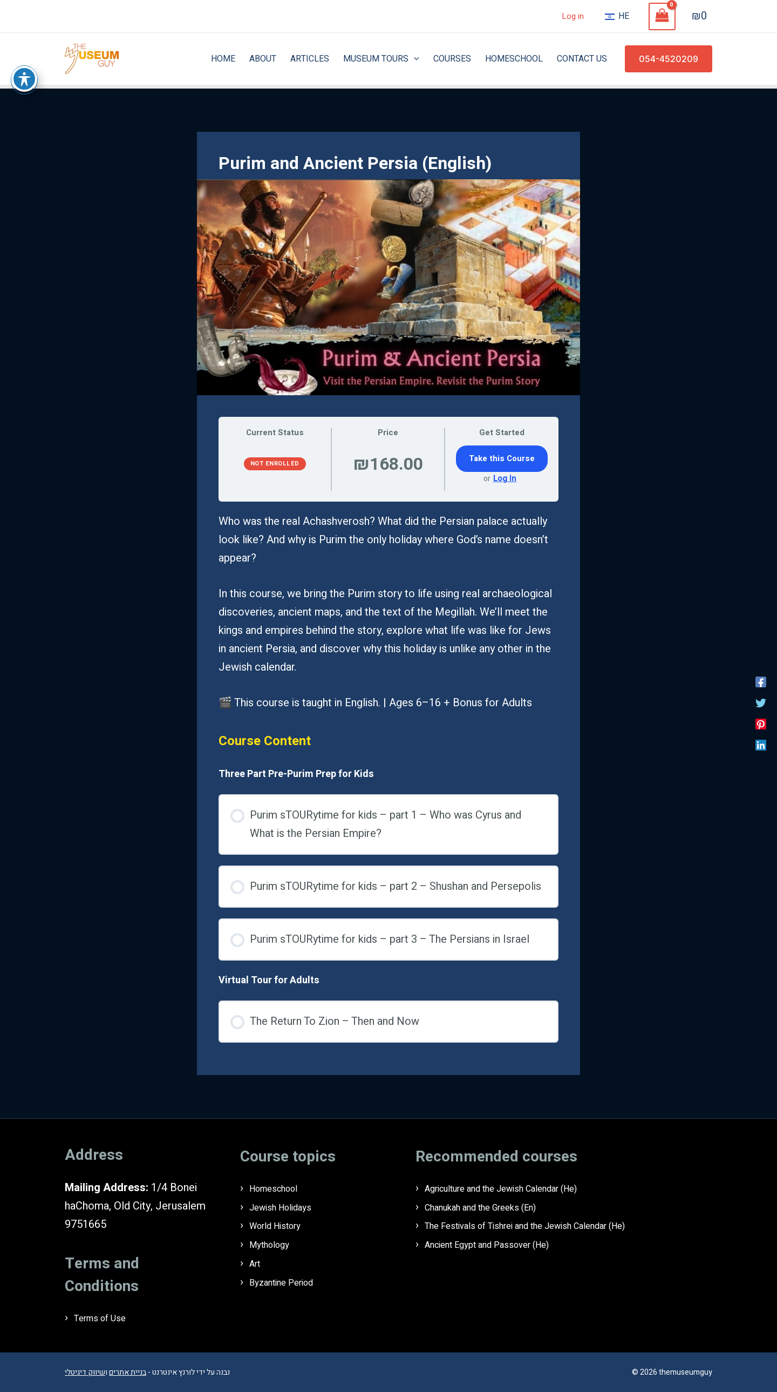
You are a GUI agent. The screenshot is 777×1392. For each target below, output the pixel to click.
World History (282, 1225)
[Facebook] (760, 680)
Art (256, 1261)
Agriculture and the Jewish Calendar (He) (521, 1188)
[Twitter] (760, 701)
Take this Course (502, 458)
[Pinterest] (760, 723)
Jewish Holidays (287, 1206)
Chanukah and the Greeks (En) (495, 1206)
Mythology (274, 1243)
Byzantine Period (289, 1280)
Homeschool (280, 1188)
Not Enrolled (274, 463)
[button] (668, 58)
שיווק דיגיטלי (85, 1371)
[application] (413, 58)
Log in (573, 16)
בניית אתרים (127, 1371)
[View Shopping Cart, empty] (662, 16)
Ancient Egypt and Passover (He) (503, 1243)
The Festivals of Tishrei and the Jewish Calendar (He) (550, 1225)
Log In (504, 478)
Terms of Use (106, 1318)
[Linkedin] (760, 744)
